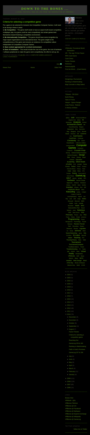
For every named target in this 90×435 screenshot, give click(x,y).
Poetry (67, 217)
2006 (69, 387)
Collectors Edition (81, 143)
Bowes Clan (69, 398)
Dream (73, 157)
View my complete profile (75, 38)
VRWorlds (71, 256)
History (68, 185)
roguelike (82, 228)
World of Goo (71, 265)
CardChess (72, 138)
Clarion (83, 140)
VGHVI (73, 251)
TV (80, 249)
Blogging (73, 131)
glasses (75, 178)
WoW (78, 265)
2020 (69, 284)
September (73, 326)
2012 (69, 308)
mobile (71, 203)
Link (70, 198)
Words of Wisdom (80, 263)
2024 (69, 274)
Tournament (12, 56)
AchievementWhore (81, 117)
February (72, 371)
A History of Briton (71, 108)
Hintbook (76, 182)
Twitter (84, 249)
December (72, 317)
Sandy (71, 230)
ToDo (79, 240)
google (80, 178)
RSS (58, 64)
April (70, 365)
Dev (68, 157)
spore (80, 233)
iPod (81, 187)
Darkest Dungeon (72, 155)
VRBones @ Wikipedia (73, 416)
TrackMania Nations (73, 247)
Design (82, 155)
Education (79, 159)
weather (69, 260)
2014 (69, 302)
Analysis (77, 122)
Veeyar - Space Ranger (73, 102)
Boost (78, 131)
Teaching (77, 238)
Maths (84, 199)
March (71, 368)
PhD (82, 212)
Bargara (81, 127)
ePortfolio (69, 164)
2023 (69, 278)
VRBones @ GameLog (73, 419)
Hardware (71, 180)
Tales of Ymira (70, 100)
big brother (82, 129)
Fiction (79, 166)
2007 (69, 384)
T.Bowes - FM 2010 (71, 94)
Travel (82, 247)
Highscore (70, 182)
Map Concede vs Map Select (75, 84)
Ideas (79, 185)
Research (69, 228)
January (72, 374)
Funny (74, 173)
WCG (81, 258)
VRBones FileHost (71, 403)
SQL (85, 233)
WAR (78, 256)
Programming (73, 219)
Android (84, 122)
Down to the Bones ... (45, 8)
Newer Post (7, 67)
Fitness (79, 168)
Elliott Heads (80, 162)
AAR (72, 118)
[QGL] (67, 117)
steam (70, 238)
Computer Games (37, 55)
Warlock (71, 258)
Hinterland (83, 182)
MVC (82, 205)
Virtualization (79, 253)
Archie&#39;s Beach (74, 124)
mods (75, 203)
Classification (70, 143)
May (70, 362)
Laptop (78, 192)
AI (83, 120)
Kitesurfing (70, 192)
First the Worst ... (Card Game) (75, 69)
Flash (83, 168)
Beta (76, 129)
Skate (84, 230)
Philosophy (69, 215)
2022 (69, 281)
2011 (69, 311)
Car (71, 136)
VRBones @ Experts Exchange (75, 414)
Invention (69, 187)
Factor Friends (70, 61)
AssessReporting (73, 127)
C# (78, 134)
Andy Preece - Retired (72, 105)
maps (79, 198)
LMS (74, 198)
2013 (69, 305)
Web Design (77, 260)
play (81, 215)
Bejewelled (70, 129)
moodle (81, 203)
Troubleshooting (72, 249)
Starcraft (83, 235)
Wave (76, 258)
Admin (79, 120)
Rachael (70, 224)
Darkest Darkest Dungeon (79, 152)
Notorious (68, 64)
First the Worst (71, 168)
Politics (73, 217)
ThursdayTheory (71, 240)
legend (80, 196)
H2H (85, 178)
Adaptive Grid (72, 120)
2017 (69, 293)
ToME (84, 240)
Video (77, 251)
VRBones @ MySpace (72, 411)
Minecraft (77, 201)
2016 (69, 296)
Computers (80, 148)
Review (76, 228)
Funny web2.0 (82, 173)
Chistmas (80, 138)
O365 (69, 212)
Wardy (82, 256)
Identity (84, 185)
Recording (75, 226)
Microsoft (70, 201)
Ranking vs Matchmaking (73, 82)
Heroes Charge (80, 180)
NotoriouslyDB (70, 66)
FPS (83, 171)
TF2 (83, 237)
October (72, 323)
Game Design (70, 176)
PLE (85, 215)
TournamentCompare (76, 244)
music (77, 205)
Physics (76, 215)
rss (67, 230)
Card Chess (69, 58)
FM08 (69, 171)
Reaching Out (73, 340)
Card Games (77, 136)
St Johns (68, 235)
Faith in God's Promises (77, 349)
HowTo (74, 185)
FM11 (79, 171)
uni (68, 251)
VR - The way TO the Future (74, 53)
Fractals (68, 173)
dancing (68, 152)
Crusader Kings (79, 150)
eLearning (70, 162)
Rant (69, 226)
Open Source (76, 212)
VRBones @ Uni (70, 406)
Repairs (82, 226)
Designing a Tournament (73, 79)
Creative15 (69, 150)
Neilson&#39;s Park (74, 208)
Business (73, 133)
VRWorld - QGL (70, 400)
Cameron (83, 134)
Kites (82, 189)
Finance (84, 166)
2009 (69, 378)
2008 (69, 381)
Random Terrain (79, 224)
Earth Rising (69, 97)
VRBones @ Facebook (73, 408)
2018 (69, 290)
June (71, 359)
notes (74, 210)
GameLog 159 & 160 (76, 343)
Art (84, 124)
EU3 (74, 164)
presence (83, 217)
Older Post (58, 67)
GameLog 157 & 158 (76, 352)
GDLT (68, 178)
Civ (79, 140)
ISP (85, 187)
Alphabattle (69, 122)
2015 (69, 299)
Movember (70, 205)
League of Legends (76, 194)
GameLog (80, 175)
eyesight (79, 164)
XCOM (83, 265)
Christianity (71, 140)
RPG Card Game (71, 56)
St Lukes (76, 235)
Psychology (77, 221)
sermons (78, 231)
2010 (69, 314)
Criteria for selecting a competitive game (22, 22)
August (71, 329)
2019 (69, 287)
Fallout (73, 166)
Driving (79, 157)
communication (70, 145)
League (47, 55)
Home (33, 67)
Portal (78, 217)
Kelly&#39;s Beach (74, 189)
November (72, 320)
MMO (82, 201)
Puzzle (84, 221)
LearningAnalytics (72, 196)
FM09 (74, 171)
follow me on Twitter (80, 429)
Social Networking (71, 233)
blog (68, 131)
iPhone (76, 187)
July (70, 356)
